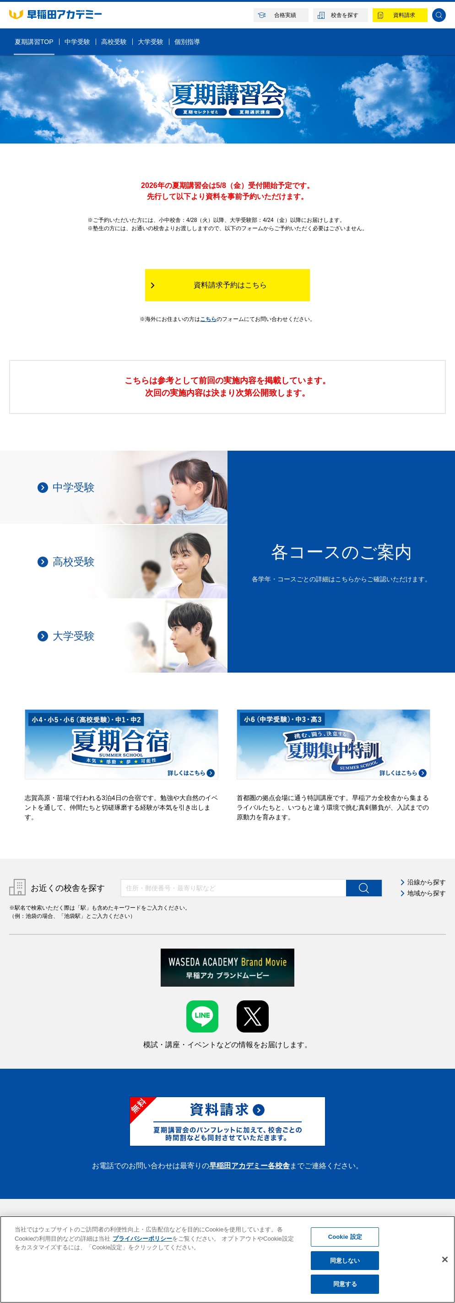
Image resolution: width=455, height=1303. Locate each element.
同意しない (345, 1260)
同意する (345, 1284)
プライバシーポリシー (142, 1238)
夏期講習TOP (34, 41)
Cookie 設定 (345, 1236)
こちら (208, 319)
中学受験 (77, 41)
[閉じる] (445, 1259)
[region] (227, 1259)
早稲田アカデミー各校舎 (249, 1166)
